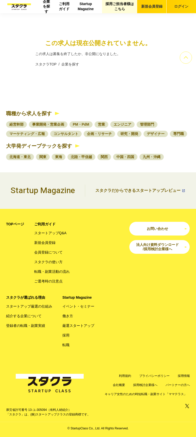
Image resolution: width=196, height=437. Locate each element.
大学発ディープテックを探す (39, 146)
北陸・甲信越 (81, 157)
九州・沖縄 (152, 157)
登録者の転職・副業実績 (25, 326)
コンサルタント (66, 134)
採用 (65, 335)
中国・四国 (125, 157)
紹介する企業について (24, 316)
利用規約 (125, 376)
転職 (65, 345)
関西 (104, 157)
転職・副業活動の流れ (52, 272)
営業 (101, 124)
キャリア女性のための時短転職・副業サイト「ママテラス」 (146, 394)
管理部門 (147, 124)
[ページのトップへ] (186, 58)
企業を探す (46, 6)
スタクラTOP (46, 64)
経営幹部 (16, 124)
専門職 (178, 134)
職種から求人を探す (29, 113)
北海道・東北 (20, 157)
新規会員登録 (152, 6)
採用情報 (184, 376)
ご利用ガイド (64, 6)
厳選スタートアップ (78, 326)
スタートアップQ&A (50, 233)
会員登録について (48, 252)
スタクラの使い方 (48, 262)
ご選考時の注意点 (48, 281)
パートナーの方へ (178, 385)
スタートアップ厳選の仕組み (29, 306)
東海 (58, 157)
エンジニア (122, 124)
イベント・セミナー (78, 306)
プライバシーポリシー (154, 376)
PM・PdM (81, 124)
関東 (42, 157)
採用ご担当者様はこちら (119, 6)
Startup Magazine (86, 6)
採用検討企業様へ (145, 385)
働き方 (67, 316)
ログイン (181, 6)
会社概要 (119, 385)
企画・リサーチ (99, 134)
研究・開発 (129, 134)
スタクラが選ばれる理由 (25, 297)
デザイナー (156, 134)
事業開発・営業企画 (48, 124)
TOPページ (15, 224)
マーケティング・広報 (27, 134)
